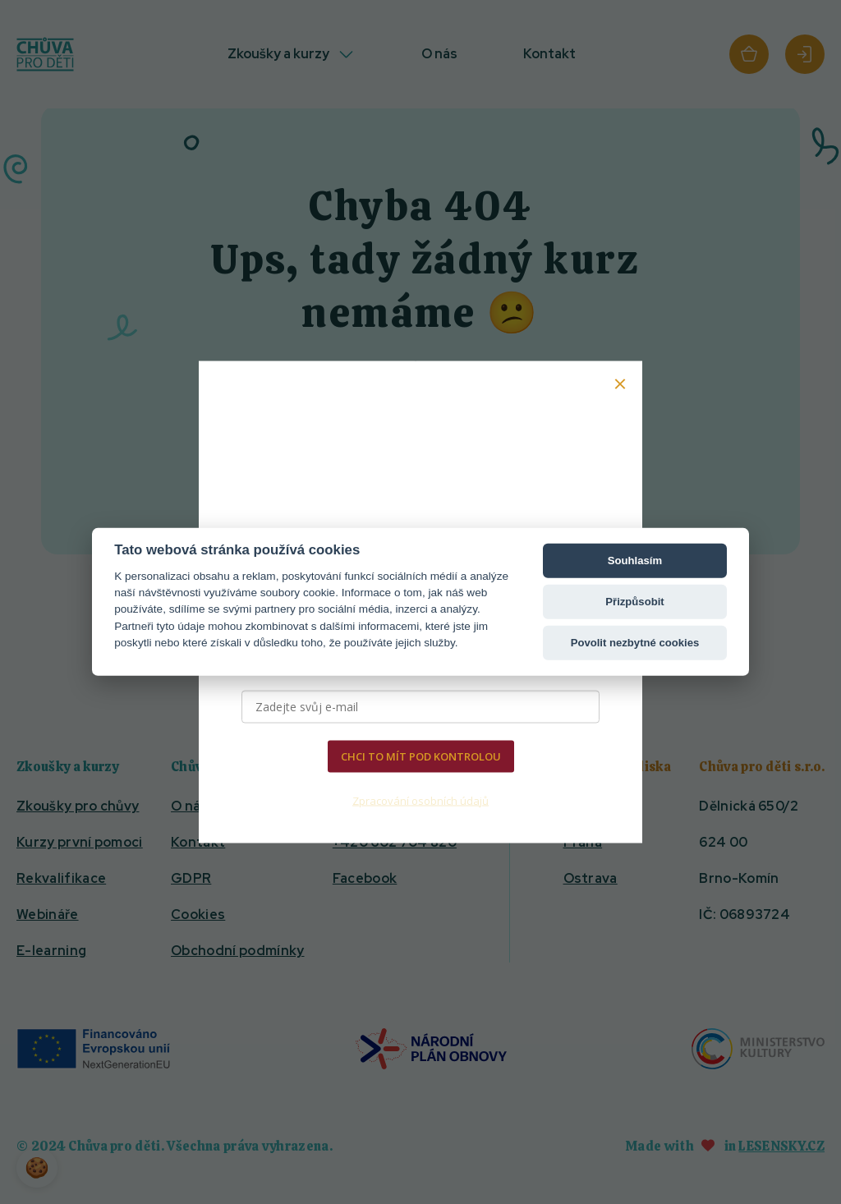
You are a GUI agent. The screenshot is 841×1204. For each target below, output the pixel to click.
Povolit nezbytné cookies (635, 642)
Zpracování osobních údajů (420, 800)
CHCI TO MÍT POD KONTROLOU (421, 756)
